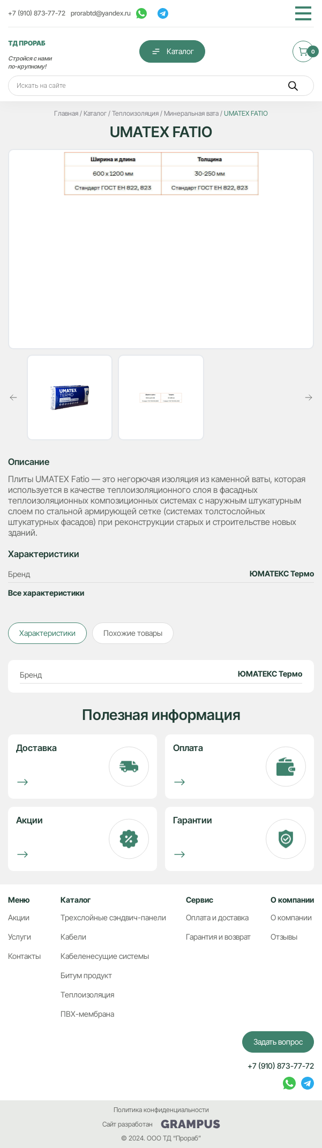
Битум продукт (86, 975)
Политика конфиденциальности (161, 1110)
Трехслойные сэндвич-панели (113, 917)
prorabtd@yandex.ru (101, 13)
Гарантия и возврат (218, 936)
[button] (13, 397)
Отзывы (284, 936)
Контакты (24, 956)
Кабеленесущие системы (105, 956)
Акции (18, 917)
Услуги (19, 936)
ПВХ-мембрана (87, 1013)
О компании (291, 917)
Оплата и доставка (217, 917)
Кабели (73, 936)
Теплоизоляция (87, 994)
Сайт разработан (161, 1124)
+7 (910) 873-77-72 (36, 13)
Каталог (172, 51)
